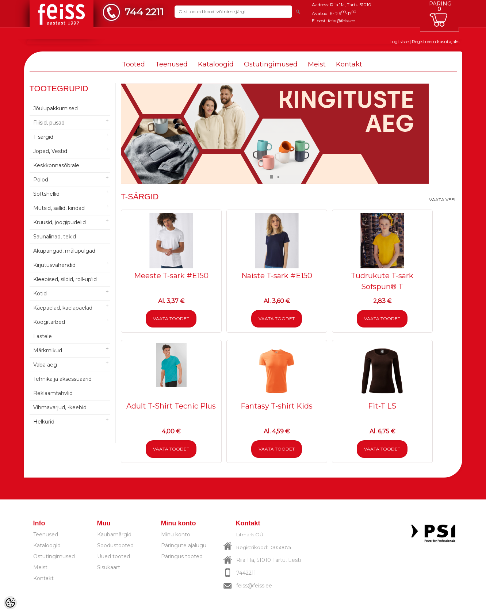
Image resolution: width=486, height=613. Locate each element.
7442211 (246, 573)
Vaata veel (443, 199)
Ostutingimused (271, 64)
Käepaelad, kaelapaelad (62, 307)
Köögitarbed (49, 322)
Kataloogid (216, 64)
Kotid (40, 293)
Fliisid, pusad (49, 122)
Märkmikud (47, 350)
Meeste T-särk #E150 (171, 275)
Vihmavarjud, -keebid (60, 407)
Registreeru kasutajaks (435, 41)
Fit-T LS (382, 406)
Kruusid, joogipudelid (59, 222)
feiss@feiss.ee (341, 20)
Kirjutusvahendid (54, 265)
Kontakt (349, 64)
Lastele (42, 336)
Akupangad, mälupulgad (64, 251)
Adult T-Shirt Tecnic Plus (171, 406)
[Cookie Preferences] (10, 602)
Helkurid (43, 421)
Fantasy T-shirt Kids (277, 406)
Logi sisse (399, 41)
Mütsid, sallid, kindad (59, 208)
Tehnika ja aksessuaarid (62, 379)
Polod (40, 179)
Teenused (171, 64)
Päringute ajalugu (183, 545)
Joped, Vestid (50, 151)
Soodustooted (115, 545)
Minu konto (175, 534)
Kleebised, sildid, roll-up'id (65, 279)
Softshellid (46, 194)
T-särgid (43, 137)
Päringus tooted (182, 556)
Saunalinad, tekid (54, 236)
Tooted (133, 64)
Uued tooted (113, 556)
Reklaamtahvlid (53, 393)
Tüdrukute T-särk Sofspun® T (382, 281)
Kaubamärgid (114, 534)
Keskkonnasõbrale (56, 165)
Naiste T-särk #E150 (276, 275)
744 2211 (144, 12)
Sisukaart (108, 567)
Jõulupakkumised (55, 108)
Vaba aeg (45, 364)
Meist (317, 64)
